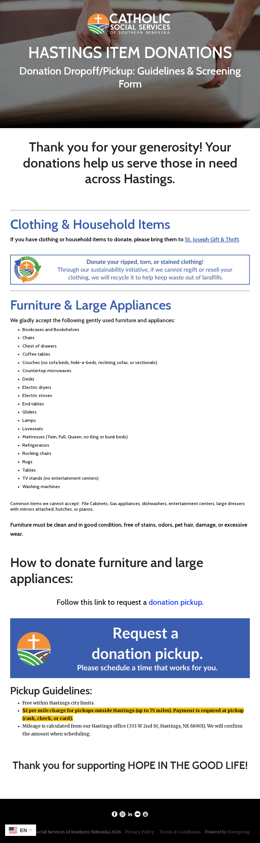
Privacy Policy (139, 831)
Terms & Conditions (180, 831)
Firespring (239, 831)
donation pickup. (176, 602)
